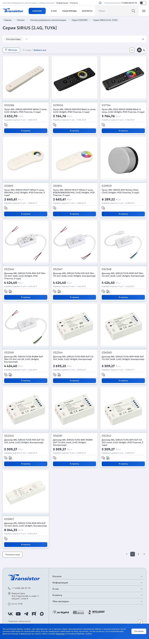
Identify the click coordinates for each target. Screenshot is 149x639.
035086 (9, 105)
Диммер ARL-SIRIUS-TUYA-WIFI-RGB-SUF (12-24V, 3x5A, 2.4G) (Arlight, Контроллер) (123, 357)
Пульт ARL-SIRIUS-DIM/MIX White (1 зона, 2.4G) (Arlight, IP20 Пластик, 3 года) (25, 110)
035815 (8, 186)
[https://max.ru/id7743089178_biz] (41, 614)
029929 (107, 186)
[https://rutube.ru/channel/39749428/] (34, 614)
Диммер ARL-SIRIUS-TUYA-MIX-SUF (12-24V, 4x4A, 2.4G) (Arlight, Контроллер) (24, 441)
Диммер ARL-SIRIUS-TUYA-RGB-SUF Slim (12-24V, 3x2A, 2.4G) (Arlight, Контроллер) (123, 274)
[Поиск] (133, 11)
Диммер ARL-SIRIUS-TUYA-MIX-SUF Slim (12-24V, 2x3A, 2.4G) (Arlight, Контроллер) (74, 274)
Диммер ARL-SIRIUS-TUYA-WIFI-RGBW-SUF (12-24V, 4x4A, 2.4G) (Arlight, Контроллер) (73, 442)
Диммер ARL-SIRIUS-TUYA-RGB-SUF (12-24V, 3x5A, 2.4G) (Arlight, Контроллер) (73, 357)
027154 (106, 105)
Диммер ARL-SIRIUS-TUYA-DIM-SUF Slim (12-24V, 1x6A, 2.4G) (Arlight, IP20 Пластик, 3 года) (24, 276)
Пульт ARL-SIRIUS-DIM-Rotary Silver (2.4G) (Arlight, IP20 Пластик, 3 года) (120, 191)
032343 (9, 435)
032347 (57, 269)
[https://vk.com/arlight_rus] (10, 614)
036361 (57, 435)
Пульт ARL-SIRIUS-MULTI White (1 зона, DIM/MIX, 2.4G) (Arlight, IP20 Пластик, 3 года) (24, 192)
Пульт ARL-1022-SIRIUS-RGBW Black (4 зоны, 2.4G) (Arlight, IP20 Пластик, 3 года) (123, 110)
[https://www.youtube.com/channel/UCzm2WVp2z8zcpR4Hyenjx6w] (18, 614)
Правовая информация (19, 621)
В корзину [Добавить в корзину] (25, 130)
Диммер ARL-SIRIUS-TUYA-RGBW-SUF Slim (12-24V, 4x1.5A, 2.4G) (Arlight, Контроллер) (23, 359)
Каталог (37, 11)
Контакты (87, 11)
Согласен (139, 631)
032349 (9, 352)
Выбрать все (40, 50)
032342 (106, 435)
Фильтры (11, 50)
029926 (58, 105)
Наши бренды (69, 11)
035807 (9, 519)
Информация (62, 3)
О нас (54, 11)
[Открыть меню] (144, 11)
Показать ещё (12, 554)
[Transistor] (13, 10)
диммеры (32, 39)
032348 (106, 269)
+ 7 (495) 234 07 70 (128, 3)
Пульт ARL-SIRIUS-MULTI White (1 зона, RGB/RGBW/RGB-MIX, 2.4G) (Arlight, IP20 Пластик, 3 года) (74, 192)
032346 (9, 269)
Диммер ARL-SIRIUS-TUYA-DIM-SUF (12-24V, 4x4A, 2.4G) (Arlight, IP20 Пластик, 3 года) (122, 442)
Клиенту (74, 3)
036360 (107, 352)
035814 (57, 186)
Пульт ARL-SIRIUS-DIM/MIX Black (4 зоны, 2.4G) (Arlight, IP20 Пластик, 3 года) (74, 110)
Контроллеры (13, 39)
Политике (60, 633)
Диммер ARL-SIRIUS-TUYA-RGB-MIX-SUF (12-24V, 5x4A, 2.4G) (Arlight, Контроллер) (25, 524)
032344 (58, 352)
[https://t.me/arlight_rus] (26, 614)
